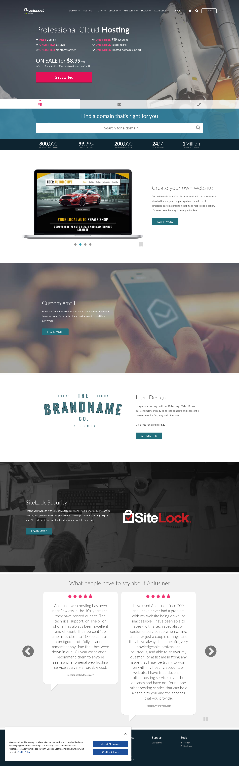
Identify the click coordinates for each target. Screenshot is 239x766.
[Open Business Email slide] (119, 104)
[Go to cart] (189, 10)
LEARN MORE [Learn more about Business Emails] (55, 331)
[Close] (125, 733)
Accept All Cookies (110, 744)
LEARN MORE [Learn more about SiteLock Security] (39, 531)
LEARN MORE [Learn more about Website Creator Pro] (165, 221)
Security (113, 10)
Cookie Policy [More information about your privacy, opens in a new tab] (23, 752)
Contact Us (157, 741)
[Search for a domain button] (198, 127)
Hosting (87, 10)
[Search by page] (195, 10)
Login (209, 10)
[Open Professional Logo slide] (199, 104)
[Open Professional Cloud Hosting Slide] (40, 104)
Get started (64, 77)
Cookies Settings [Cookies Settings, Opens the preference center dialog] (110, 752)
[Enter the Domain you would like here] (119, 128)
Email (100, 10)
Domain (73, 10)
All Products (161, 10)
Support (177, 10)
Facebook (187, 744)
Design (145, 10)
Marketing (130, 10)
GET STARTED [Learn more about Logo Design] (149, 435)
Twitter (187, 741)
